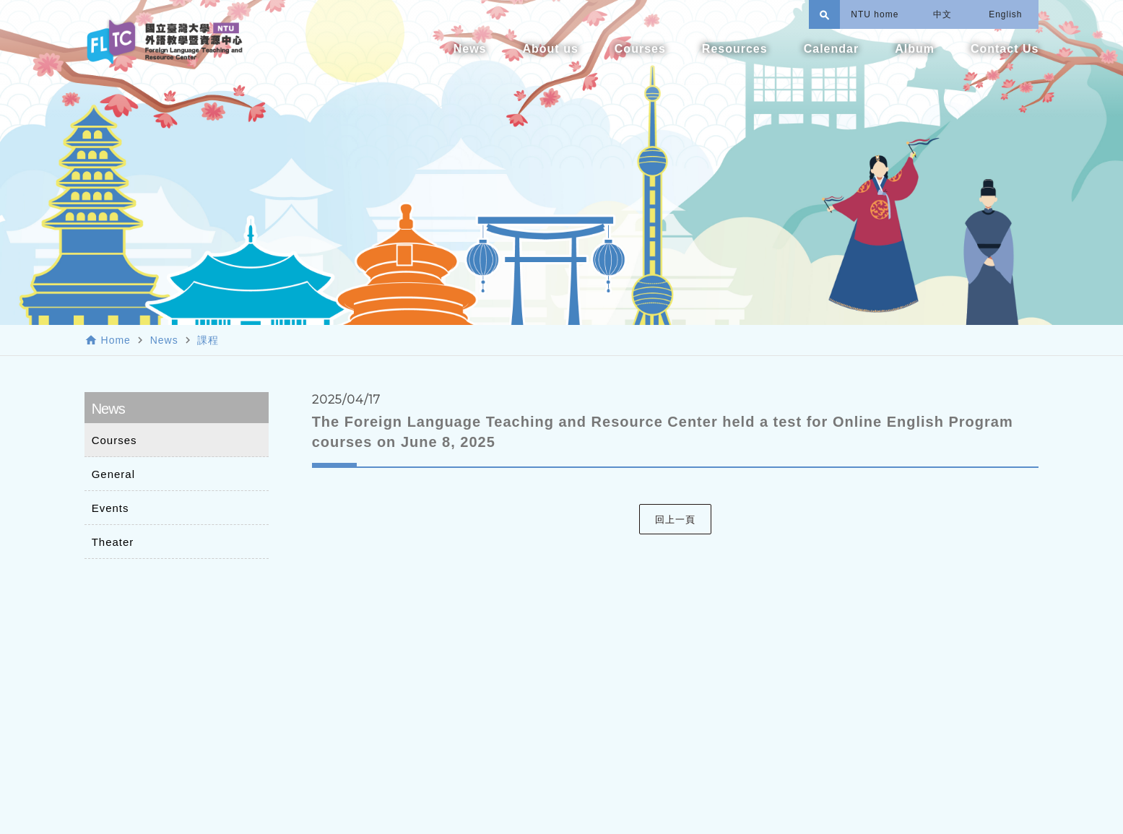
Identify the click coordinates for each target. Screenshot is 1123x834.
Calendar (831, 49)
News (470, 49)
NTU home (874, 14)
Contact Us (1005, 49)
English (1005, 14)
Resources (735, 49)
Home (116, 340)
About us (550, 49)
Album (915, 49)
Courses (640, 49)
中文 (942, 14)
